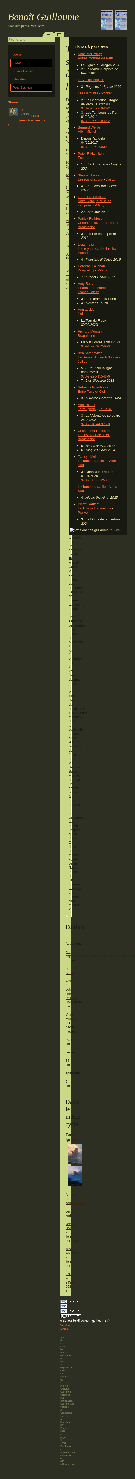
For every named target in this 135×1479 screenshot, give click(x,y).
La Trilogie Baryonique (94, 508)
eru (68, 952)
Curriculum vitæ (24, 71)
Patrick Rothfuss (90, 219)
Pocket (106, 93)
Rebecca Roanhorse (93, 387)
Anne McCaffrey (90, 54)
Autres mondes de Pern (95, 58)
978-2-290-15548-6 (95, 376)
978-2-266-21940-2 (95, 108)
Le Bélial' (105, 409)
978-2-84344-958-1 (71, 1282)
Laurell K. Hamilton (92, 197)
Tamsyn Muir (87, 457)
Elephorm (65, 1446)
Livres (17, 63)
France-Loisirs (88, 292)
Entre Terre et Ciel (91, 391)
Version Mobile (65, 1327)
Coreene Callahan (91, 266)
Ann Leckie (86, 309)
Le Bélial (70, 971)
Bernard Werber (90, 127)
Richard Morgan (90, 331)
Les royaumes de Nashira (97, 249)
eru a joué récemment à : (26, 120)
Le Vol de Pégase (91, 80)
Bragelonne (86, 227)
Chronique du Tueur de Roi (98, 223)
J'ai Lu (111, 179)
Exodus (83, 158)
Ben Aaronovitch (90, 353)
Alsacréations (67, 1452)
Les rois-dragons (90, 179)
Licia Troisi (86, 244)
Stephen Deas (88, 175)
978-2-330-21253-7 (95, 480)
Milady (99, 205)
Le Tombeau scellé (92, 487)
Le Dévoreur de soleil (94, 435)
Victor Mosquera (73, 1017)
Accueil (18, 54)
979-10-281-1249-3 (95, 346)
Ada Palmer (86, 405)
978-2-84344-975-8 (95, 424)
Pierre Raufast (88, 504)
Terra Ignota (87, 409)
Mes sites (19, 79)
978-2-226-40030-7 (95, 147)
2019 (69, 981)
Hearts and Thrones (92, 288)
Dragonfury (86, 270)
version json (71, 1226)
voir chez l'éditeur (71, 994)
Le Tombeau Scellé (92, 461)
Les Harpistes (88, 93)
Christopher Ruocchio (94, 431)
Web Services (22, 87)
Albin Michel (87, 132)
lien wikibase (72, 1251)
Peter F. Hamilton (91, 153)
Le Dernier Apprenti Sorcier (98, 357)
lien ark (68, 1264)
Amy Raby (85, 284)
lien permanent (74, 1238)
